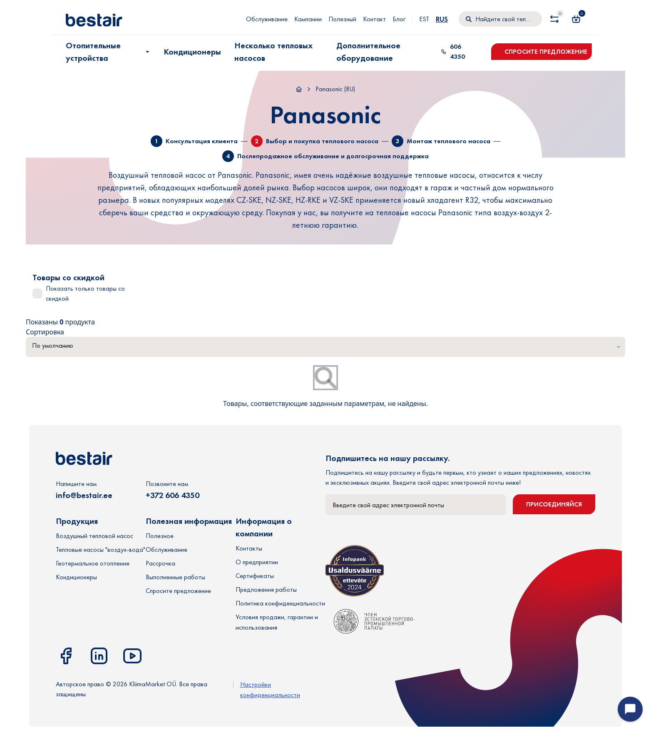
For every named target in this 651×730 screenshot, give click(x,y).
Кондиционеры (192, 51)
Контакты (249, 548)
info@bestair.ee (84, 495)
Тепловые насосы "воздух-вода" (100, 549)
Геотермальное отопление (92, 563)
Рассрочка (160, 563)
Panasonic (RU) (335, 89)
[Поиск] (500, 19)
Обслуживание (267, 19)
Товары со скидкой (68, 277)
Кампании (308, 19)
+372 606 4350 (172, 495)
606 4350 (453, 51)
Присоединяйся (554, 504)
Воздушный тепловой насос (94, 535)
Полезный (342, 19)
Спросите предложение (545, 51)
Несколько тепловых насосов (273, 51)
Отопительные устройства (108, 51)
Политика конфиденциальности (280, 603)
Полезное (160, 535)
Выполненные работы (175, 577)
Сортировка (45, 331)
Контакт (374, 19)
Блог (399, 19)
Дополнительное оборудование (368, 51)
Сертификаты (255, 575)
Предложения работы (266, 589)
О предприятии (257, 562)
